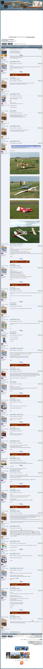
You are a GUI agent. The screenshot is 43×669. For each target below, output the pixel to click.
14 (35, 636)
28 (36, 637)
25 (33, 637)
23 (3, 41)
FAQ (6, 9)
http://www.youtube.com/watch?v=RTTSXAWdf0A (16, 603)
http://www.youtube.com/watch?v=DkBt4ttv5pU (16, 600)
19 (40, 636)
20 (41, 636)
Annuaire (24, 9)
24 (4, 41)
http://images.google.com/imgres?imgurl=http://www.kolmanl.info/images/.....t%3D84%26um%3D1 (23, 479)
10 (31, 636)
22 (2, 41)
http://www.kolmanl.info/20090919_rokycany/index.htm (18, 147)
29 (8, 41)
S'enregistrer (21, 9)
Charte (9, 9)
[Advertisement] (12, 23)
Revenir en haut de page (4, 61)
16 (37, 636)
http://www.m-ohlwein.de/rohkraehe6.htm (20, 622)
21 (1, 41)
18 (39, 636)
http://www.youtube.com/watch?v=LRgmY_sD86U (16, 67)
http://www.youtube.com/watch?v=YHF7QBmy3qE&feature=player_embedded (20, 576)
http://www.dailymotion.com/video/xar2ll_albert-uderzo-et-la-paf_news (19, 357)
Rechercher (11, 9)
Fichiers (15, 9)
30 (9, 41)
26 (34, 637)
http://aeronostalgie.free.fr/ (13, 105)
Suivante (12, 41)
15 (36, 636)
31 (10, 41)
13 (34, 636)
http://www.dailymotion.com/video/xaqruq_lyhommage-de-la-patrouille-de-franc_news (21, 295)
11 (32, 636)
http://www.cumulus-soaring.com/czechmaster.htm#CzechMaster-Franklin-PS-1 (20, 447)
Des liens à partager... (7, 39)
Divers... (14, 636)
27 (35, 637)
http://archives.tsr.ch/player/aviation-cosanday (16, 557)
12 (33, 636)
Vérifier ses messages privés (30, 9)
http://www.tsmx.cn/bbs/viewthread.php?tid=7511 (16, 531)
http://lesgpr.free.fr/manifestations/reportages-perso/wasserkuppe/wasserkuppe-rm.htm (21, 463)
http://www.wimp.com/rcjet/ (13, 547)
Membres (17, 9)
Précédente (6, 40)
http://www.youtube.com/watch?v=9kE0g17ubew (16, 596)
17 (38, 636)
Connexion (35, 9)
